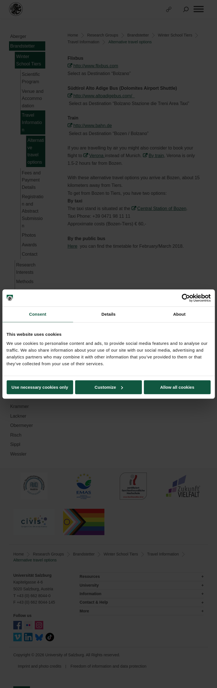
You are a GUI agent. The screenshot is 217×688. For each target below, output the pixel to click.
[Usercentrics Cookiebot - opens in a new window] (185, 298)
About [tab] (179, 314)
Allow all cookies (177, 387)
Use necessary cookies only (40, 387)
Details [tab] (109, 314)
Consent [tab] (37, 314)
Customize (108, 387)
